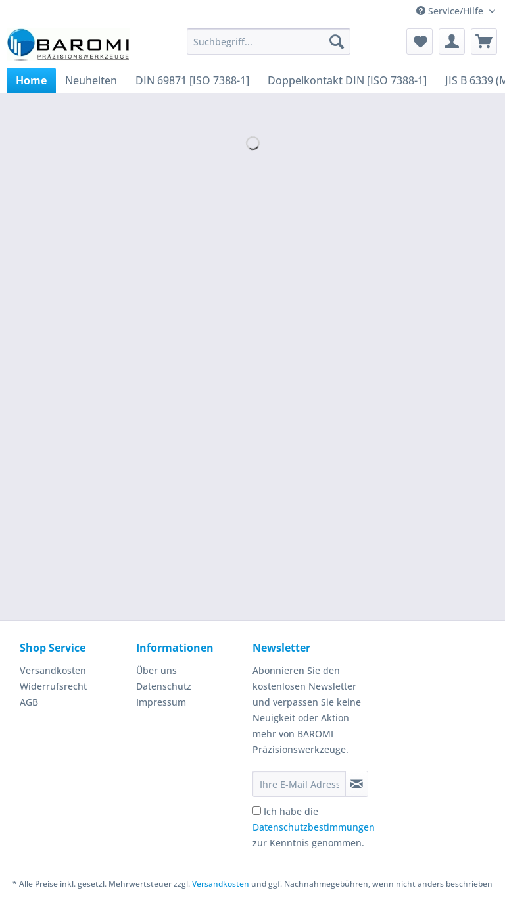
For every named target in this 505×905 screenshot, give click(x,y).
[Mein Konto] (452, 41)
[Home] (31, 80)
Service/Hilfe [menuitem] (451, 11)
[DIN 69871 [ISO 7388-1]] (192, 80)
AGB (29, 702)
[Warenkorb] (484, 41)
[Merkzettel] (419, 41)
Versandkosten (53, 670)
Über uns (156, 670)
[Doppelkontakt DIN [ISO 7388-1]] (347, 80)
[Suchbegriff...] (269, 41)
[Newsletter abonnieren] (356, 784)
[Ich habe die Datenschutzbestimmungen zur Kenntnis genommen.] (256, 810)
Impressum (161, 702)
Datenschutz (163, 686)
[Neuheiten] (91, 80)
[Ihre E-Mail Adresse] (299, 784)
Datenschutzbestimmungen (313, 827)
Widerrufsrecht (53, 686)
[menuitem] (269, 47)
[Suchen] (336, 41)
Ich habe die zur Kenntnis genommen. (313, 827)
